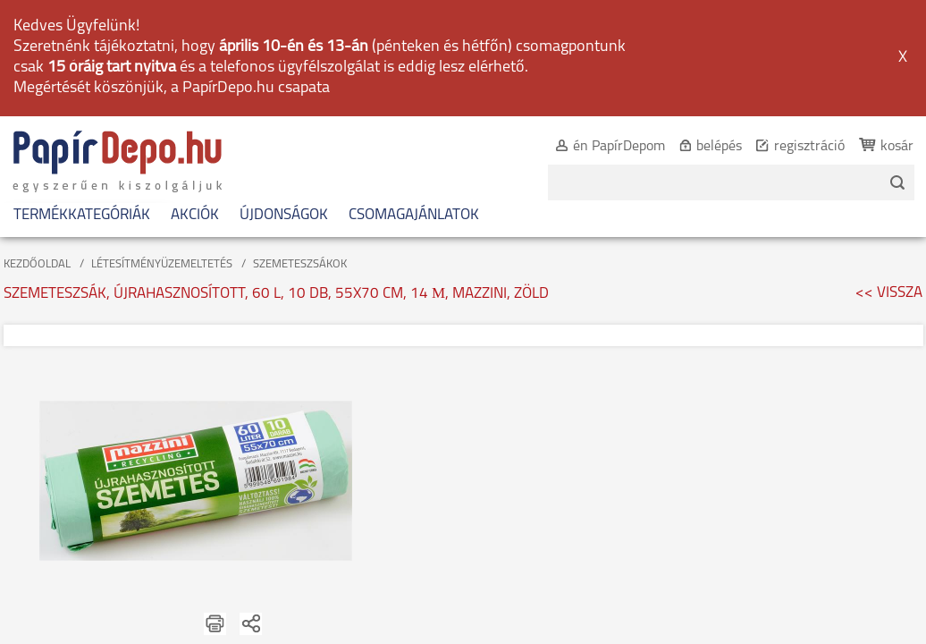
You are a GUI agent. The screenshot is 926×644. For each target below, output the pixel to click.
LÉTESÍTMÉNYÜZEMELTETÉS (161, 150)
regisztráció (789, 32)
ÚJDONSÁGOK (284, 100)
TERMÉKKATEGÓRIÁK (81, 100)
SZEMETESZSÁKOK (300, 150)
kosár (877, 32)
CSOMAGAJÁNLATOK (414, 100)
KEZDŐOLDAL (37, 150)
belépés (699, 32)
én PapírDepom (599, 32)
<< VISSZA (888, 178)
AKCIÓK (195, 100)
